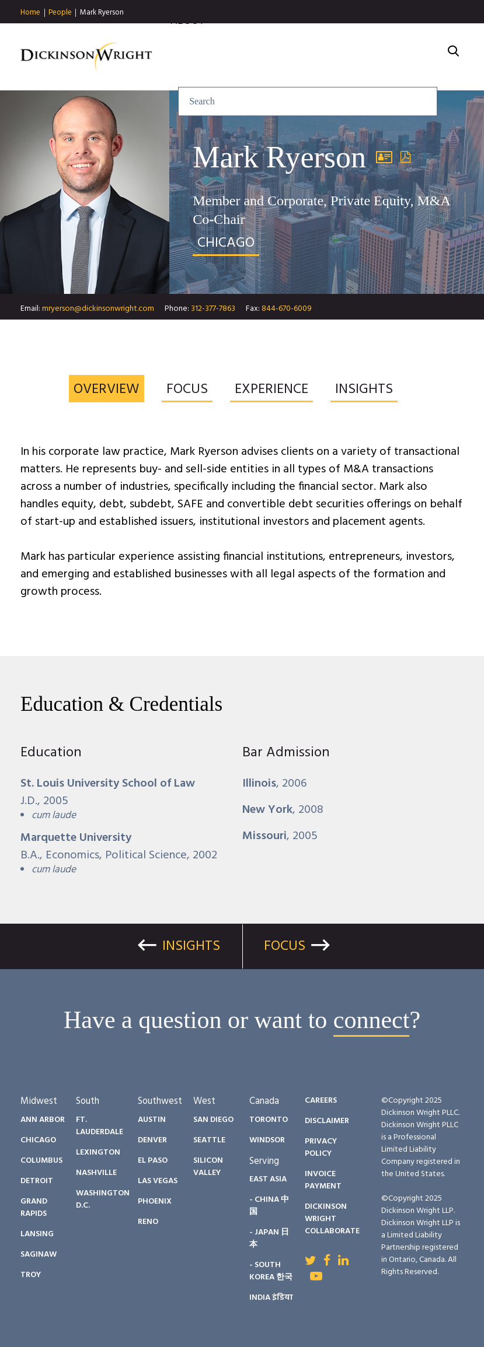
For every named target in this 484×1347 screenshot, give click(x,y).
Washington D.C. (103, 1199)
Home (30, 13)
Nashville (96, 1173)
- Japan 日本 (269, 1238)
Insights (239, 35)
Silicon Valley (208, 1167)
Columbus (41, 1161)
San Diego (213, 1120)
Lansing (37, 1234)
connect (371, 1019)
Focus (284, 946)
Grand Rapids (33, 1207)
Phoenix (155, 1201)
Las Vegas (157, 1181)
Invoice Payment (323, 1180)
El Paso (153, 1161)
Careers (431, 35)
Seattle (209, 1140)
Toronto (268, 1120)
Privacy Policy (321, 1147)
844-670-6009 (287, 308)
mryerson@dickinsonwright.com (98, 308)
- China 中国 (269, 1206)
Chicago (38, 1140)
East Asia (268, 1179)
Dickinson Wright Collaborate (332, 1219)
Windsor (267, 1140)
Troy (30, 1275)
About (187, 50)
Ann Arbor (42, 1120)
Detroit (36, 1181)
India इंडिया (271, 1298)
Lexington (98, 1152)
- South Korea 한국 (271, 1271)
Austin (152, 1120)
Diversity (364, 35)
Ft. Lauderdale (99, 1126)
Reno (148, 1222)
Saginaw (38, 1254)
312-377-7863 (213, 308)
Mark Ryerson (102, 12)
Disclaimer (327, 1121)
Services (174, 35)
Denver (152, 1140)
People (60, 13)
